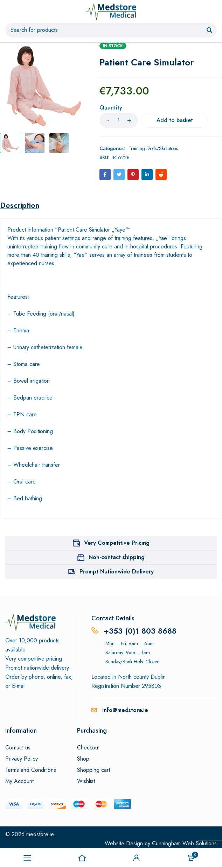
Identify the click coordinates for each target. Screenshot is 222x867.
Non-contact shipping (117, 557)
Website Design (124, 843)
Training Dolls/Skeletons (153, 148)
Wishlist (86, 781)
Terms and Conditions (30, 770)
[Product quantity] (118, 120)
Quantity (110, 108)
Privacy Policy (21, 758)
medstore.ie (40, 834)
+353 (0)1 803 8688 (140, 630)
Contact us (17, 747)
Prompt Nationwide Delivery (116, 572)
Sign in (136, 858)
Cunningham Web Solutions (184, 843)
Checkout (88, 747)
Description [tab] (19, 205)
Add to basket (175, 120)
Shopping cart (93, 770)
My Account (19, 781)
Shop (83, 758)
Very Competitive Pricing (117, 543)
